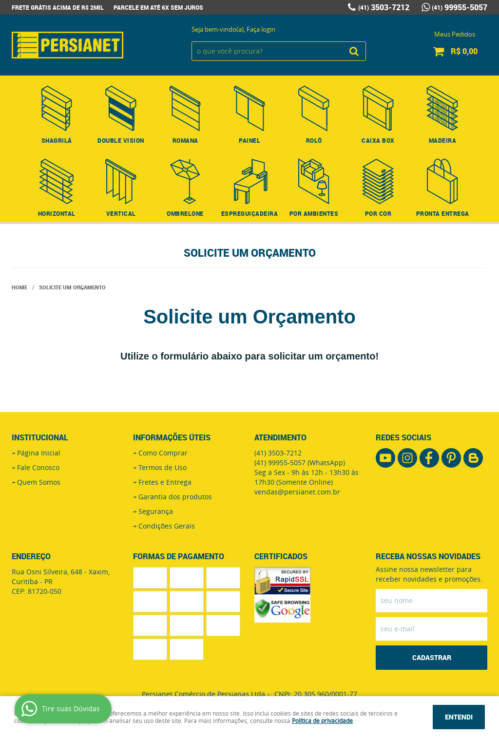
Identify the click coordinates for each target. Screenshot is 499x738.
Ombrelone (185, 213)
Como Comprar (163, 452)
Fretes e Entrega (165, 482)
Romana (185, 140)
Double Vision (120, 140)
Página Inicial (38, 452)
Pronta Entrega (442, 213)
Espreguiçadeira (249, 213)
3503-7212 (383, 7)
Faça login (261, 29)
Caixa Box (378, 140)
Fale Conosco (38, 467)
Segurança (155, 511)
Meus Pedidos (454, 34)
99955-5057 (459, 7)
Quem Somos (38, 482)
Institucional (40, 437)
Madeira (443, 140)
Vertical (121, 213)
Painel (249, 140)
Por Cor (378, 213)
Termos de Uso (162, 467)
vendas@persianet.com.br (297, 491)
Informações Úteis (172, 437)
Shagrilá (56, 140)
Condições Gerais (166, 525)
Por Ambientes (314, 213)
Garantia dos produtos (175, 496)
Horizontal (57, 213)
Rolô (314, 140)
